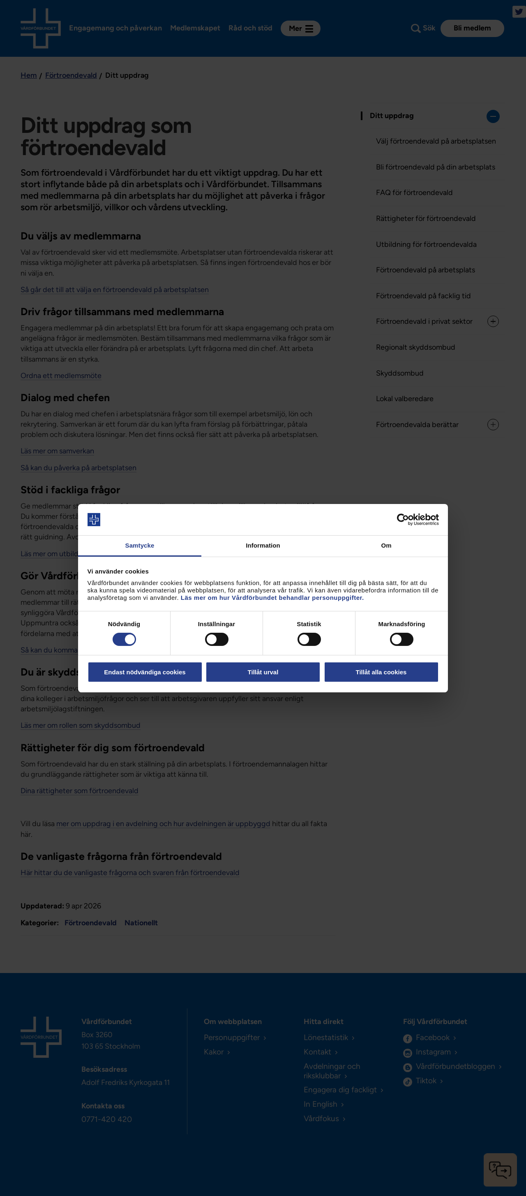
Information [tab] (263, 545)
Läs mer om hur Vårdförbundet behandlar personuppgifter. (272, 597)
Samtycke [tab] (140, 545)
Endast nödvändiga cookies (144, 672)
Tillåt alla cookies (381, 672)
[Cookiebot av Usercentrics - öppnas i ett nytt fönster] (403, 519)
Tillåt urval (263, 672)
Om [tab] (386, 545)
